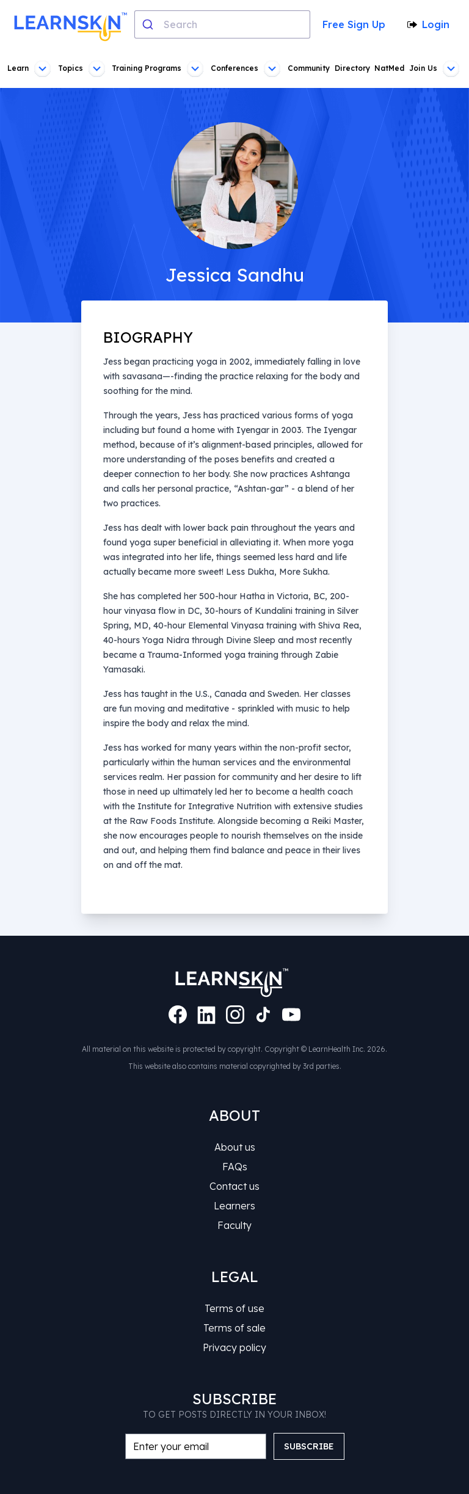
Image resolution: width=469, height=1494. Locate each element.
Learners (234, 1206)
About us (234, 1147)
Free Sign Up (353, 24)
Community (309, 68)
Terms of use (234, 1308)
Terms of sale (234, 1328)
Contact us (234, 1186)
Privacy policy (234, 1347)
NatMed (389, 68)
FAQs (234, 1167)
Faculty (234, 1225)
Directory (352, 68)
